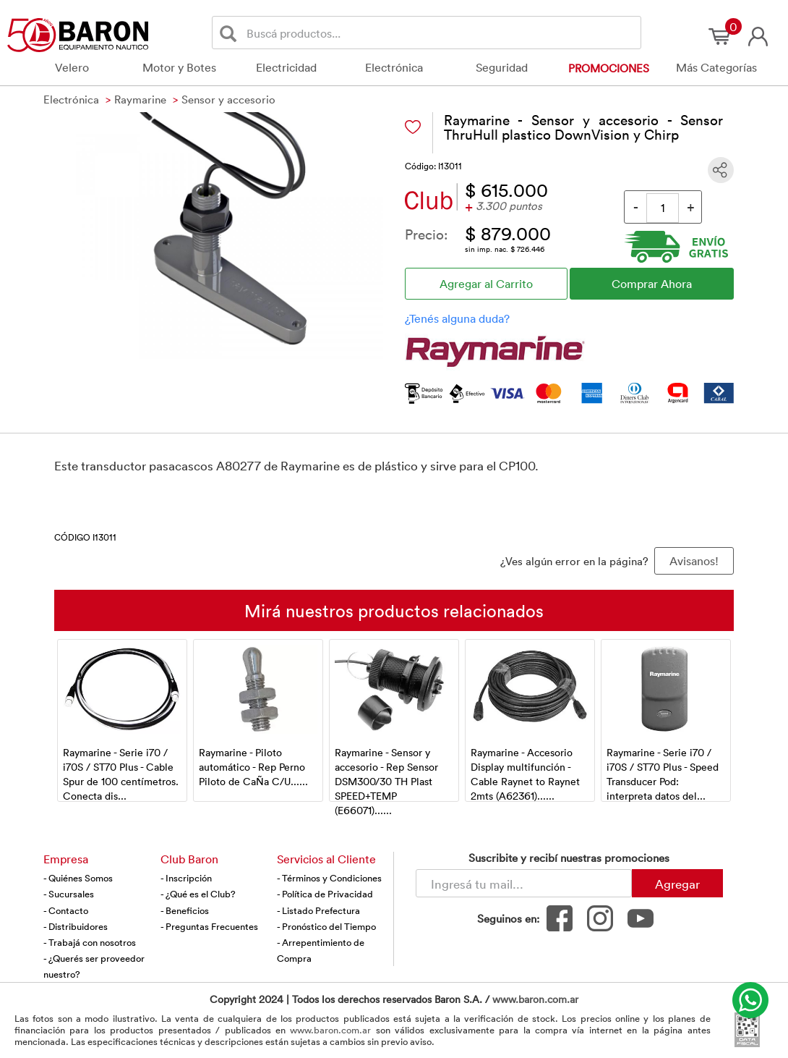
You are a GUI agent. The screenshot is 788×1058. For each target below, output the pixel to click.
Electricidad (286, 67)
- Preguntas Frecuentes (209, 926)
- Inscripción (186, 877)
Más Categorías (716, 67)
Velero (72, 67)
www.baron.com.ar (535, 999)
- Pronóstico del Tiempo (326, 926)
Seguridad (502, 67)
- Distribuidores (75, 926)
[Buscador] (441, 32)
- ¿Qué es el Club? (198, 893)
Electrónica (394, 67)
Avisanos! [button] (694, 561)
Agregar (677, 884)
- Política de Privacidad (325, 893)
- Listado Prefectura (318, 910)
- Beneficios (184, 910)
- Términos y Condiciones (329, 877)
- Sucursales (68, 893)
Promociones (608, 68)
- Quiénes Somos (78, 877)
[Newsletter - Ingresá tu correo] (524, 883)
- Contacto (65, 910)
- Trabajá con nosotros (89, 942)
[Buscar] (231, 33)
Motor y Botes (179, 67)
